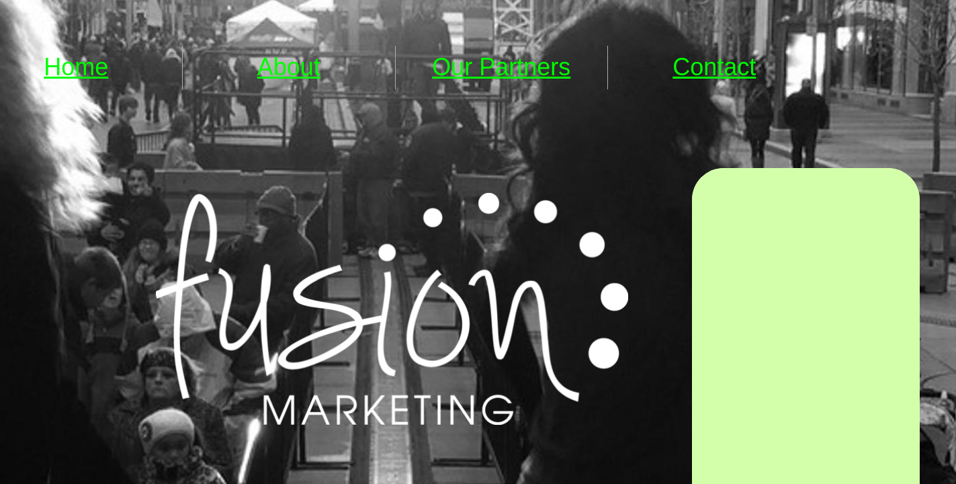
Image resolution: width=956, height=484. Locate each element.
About (288, 67)
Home (76, 67)
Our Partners (501, 67)
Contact (714, 67)
